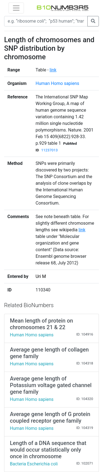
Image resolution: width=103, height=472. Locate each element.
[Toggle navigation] (16, 8)
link (53, 70)
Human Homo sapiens (57, 83)
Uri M (40, 276)
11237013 (49, 150)
